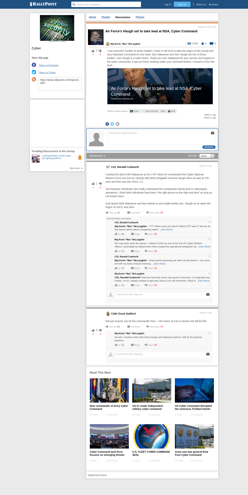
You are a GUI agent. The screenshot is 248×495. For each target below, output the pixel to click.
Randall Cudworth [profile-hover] (128, 167)
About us (201, 4)
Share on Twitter (47, 72)
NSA (163, 111)
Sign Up (182, 4)
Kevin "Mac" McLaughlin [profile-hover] (127, 44)
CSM (114, 313)
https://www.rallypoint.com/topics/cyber (60, 84)
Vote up (111, 212)
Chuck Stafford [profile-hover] (127, 313)
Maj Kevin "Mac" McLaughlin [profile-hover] (131, 226)
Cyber (134, 111)
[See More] (167, 229)
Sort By (192, 155)
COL (114, 167)
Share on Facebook (48, 65)
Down (149, 233)
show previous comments (119, 218)
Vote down (153, 212)
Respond (208, 147)
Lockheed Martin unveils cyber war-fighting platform (56, 157)
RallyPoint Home (97, 475)
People (106, 17)
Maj (112, 44)
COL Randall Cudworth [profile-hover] (127, 277)
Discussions (122, 17)
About (92, 17)
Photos (140, 17)
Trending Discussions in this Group (53, 151)
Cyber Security (150, 111)
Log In (167, 4)
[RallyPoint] (43, 4)
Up (118, 233)
